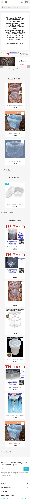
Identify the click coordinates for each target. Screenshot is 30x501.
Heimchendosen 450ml (15, 275)
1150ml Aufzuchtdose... (15, 133)
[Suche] (15, 7)
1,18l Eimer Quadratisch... (15, 161)
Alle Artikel (6, 170)
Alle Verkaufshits (8, 452)
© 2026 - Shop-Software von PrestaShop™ (13, 499)
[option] (15, 65)
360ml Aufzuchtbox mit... (15, 331)
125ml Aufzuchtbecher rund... (15, 204)
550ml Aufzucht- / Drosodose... (15, 247)
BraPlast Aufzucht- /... (15, 387)
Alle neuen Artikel (8, 213)
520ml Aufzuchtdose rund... (15, 105)
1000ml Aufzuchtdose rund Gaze (15, 359)
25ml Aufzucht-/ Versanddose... (15, 415)
